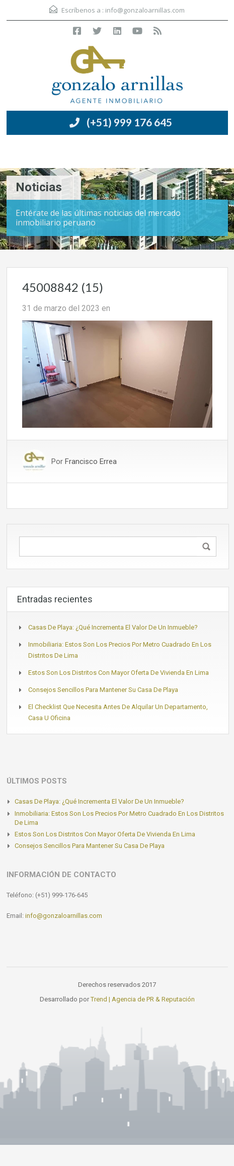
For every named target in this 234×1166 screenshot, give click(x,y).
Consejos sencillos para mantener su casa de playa (103, 689)
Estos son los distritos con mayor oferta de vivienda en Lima (118, 672)
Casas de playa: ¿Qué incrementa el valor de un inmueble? (113, 627)
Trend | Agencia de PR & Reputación (143, 999)
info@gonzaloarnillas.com (145, 10)
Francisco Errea (91, 461)
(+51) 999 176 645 (129, 122)
